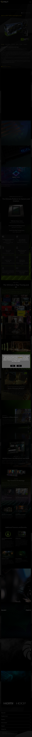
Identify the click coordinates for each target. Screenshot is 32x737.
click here (20, 357)
